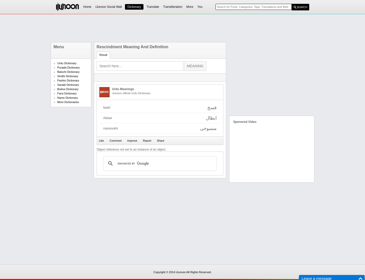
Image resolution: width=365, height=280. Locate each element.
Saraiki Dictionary (68, 84)
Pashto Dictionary (68, 80)
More (189, 7)
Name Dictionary (67, 97)
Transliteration (172, 7)
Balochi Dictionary (68, 71)
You (200, 7)
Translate (153, 7)
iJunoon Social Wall (109, 7)
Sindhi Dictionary (67, 76)
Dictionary (134, 7)
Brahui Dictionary (68, 89)
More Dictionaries (68, 102)
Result (103, 54)
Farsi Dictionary (67, 93)
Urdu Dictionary (67, 63)
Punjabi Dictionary (68, 67)
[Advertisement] (182, 28)
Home (87, 7)
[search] (159, 163)
